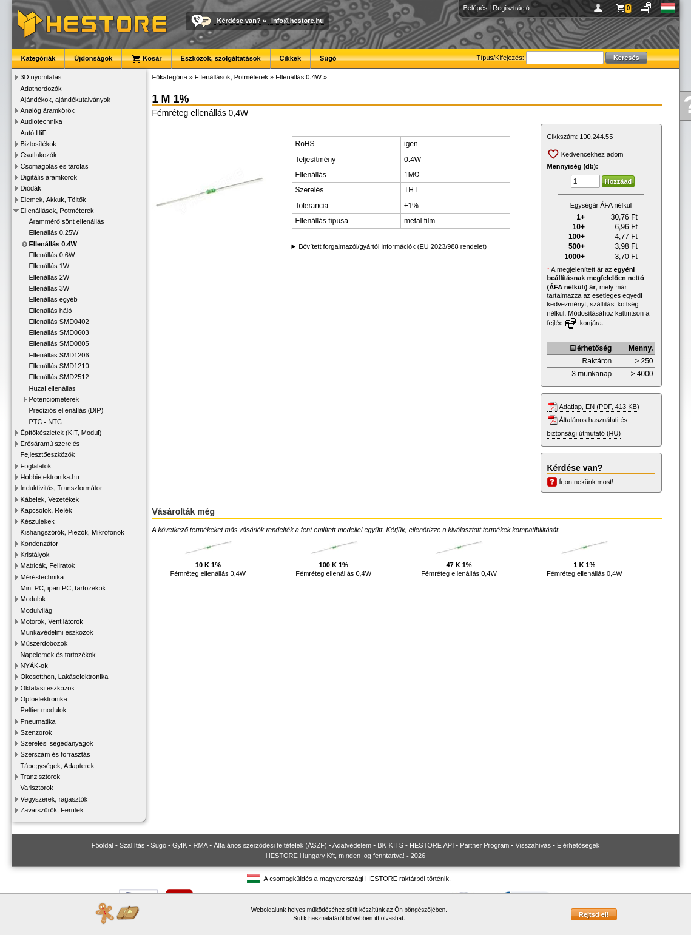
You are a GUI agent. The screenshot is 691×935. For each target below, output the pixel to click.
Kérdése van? (239, 20)
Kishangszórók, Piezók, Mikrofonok (72, 532)
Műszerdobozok (44, 643)
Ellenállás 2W (49, 277)
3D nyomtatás (41, 77)
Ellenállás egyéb (53, 299)
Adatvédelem (351, 845)
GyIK (179, 845)
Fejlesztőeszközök (48, 454)
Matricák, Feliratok (48, 565)
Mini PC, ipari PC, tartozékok (63, 588)
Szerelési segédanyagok (57, 743)
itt (376, 918)
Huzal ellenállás (52, 388)
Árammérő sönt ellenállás (66, 221)
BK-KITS (390, 845)
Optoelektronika (44, 699)
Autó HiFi (34, 133)
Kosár (146, 59)
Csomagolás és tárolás (55, 166)
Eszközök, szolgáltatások (221, 58)
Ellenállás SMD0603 (59, 332)
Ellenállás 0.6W (52, 254)
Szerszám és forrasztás (55, 754)
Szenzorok (36, 732)
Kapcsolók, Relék (46, 510)
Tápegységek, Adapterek (58, 765)
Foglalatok (36, 466)
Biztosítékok (38, 143)
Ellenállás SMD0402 (59, 321)
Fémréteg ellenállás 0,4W (208, 556)
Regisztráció (511, 8)
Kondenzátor (39, 543)
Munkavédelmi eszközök (57, 632)
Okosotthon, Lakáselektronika (65, 676)
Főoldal (102, 845)
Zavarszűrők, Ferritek (52, 810)
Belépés (475, 8)
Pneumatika (38, 721)
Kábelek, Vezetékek (50, 499)
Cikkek (290, 58)
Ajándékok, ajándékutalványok (66, 99)
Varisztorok (37, 787)
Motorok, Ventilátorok (52, 621)
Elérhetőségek (578, 845)
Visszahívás (533, 845)
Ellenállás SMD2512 (59, 376)
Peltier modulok (44, 710)
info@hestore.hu (297, 20)
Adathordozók (41, 88)
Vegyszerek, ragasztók (54, 799)
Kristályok (35, 554)
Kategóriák (38, 58)
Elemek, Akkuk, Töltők (53, 199)
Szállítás (132, 845)
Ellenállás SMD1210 (59, 366)
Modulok (33, 599)
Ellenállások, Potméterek (57, 210)
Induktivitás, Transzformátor (62, 487)
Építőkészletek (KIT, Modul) (61, 432)
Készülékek (38, 521)
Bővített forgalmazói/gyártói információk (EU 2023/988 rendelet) (392, 246)
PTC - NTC (45, 421)
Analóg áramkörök (48, 110)
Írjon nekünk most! (586, 481)
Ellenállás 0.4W (53, 244)
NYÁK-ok (34, 665)
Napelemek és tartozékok (58, 654)
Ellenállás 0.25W (54, 232)
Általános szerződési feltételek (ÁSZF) (270, 845)
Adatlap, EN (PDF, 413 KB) (599, 406)
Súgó (328, 58)
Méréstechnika (42, 577)
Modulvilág (37, 610)
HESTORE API (432, 845)
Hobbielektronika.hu (50, 477)
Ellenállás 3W (49, 288)
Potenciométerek (54, 399)
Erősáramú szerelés (50, 443)
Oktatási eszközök (48, 688)
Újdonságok (93, 58)
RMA (200, 845)
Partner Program (484, 845)
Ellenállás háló (50, 310)
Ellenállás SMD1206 (59, 355)
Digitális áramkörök (49, 177)
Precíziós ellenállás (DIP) (66, 410)
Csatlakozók (39, 154)
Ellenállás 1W (49, 265)
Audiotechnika (41, 121)
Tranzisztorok (41, 776)
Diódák (31, 188)
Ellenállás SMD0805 (59, 343)
